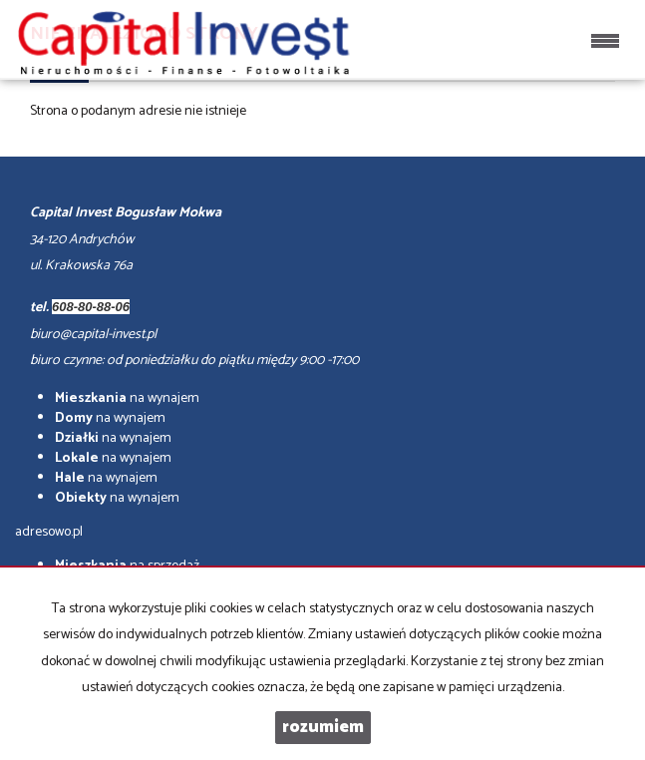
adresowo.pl (49, 532)
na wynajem (127, 398)
